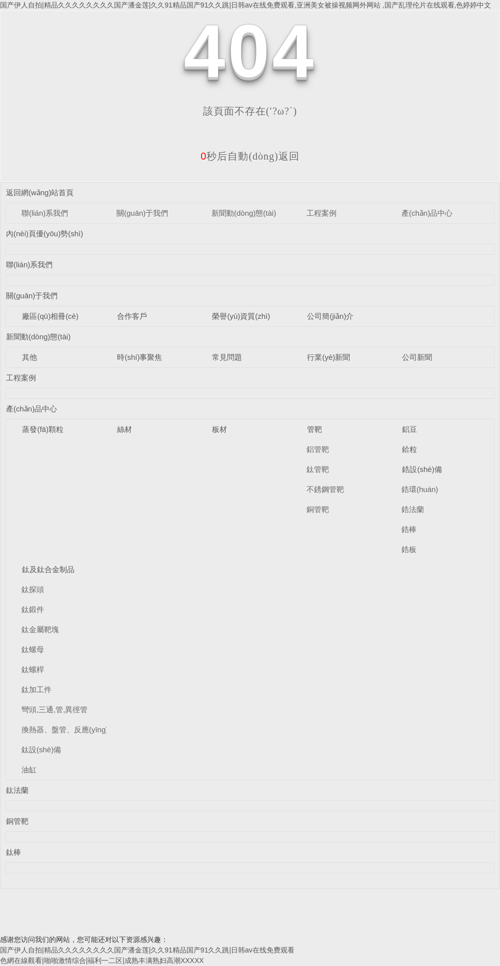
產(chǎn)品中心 (427, 213)
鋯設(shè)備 (422, 469)
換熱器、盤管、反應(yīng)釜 (69, 729)
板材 (219, 429)
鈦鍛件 (33, 609)
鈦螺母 (33, 649)
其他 (29, 357)
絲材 (124, 429)
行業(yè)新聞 (328, 357)
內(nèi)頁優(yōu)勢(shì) (44, 233)
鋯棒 (409, 529)
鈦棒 (13, 852)
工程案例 (321, 213)
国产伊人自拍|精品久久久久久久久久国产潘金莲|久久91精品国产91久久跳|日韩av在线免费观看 (147, 950)
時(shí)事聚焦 (139, 357)
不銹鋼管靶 (325, 489)
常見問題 (227, 357)
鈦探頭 (33, 589)
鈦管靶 (317, 469)
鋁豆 (409, 429)
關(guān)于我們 (142, 213)
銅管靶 (317, 509)
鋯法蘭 (413, 509)
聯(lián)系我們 (45, 213)
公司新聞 (417, 357)
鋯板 (409, 549)
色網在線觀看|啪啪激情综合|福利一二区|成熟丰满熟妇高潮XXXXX (102, 960)
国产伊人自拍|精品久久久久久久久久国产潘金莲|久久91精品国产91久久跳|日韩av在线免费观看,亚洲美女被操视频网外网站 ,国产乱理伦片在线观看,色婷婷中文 (245, 5)
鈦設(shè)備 (41, 749)
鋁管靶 (317, 449)
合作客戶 (132, 316)
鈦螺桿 (33, 669)
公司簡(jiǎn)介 (330, 316)
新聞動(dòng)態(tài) (244, 213)
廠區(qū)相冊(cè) (50, 316)
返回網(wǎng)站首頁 (40, 192)
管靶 (314, 429)
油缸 (29, 769)
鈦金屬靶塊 (40, 629)
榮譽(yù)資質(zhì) (241, 316)
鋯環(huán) (420, 489)
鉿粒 (409, 449)
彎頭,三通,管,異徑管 (55, 709)
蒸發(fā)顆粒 (43, 429)
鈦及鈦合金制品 (48, 569)
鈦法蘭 (17, 790)
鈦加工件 (37, 689)
